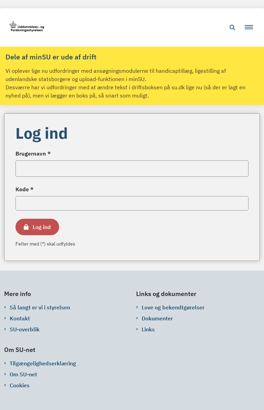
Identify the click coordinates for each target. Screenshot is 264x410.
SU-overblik (25, 329)
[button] (251, 27)
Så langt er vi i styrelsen (40, 307)
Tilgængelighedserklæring (43, 363)
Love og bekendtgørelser (173, 307)
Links (148, 329)
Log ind (42, 227)
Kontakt (20, 318)
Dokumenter (157, 318)
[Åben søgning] (232, 27)
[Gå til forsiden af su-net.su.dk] (25, 27)
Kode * (24, 189)
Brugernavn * (33, 153)
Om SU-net (23, 374)
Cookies (20, 385)
